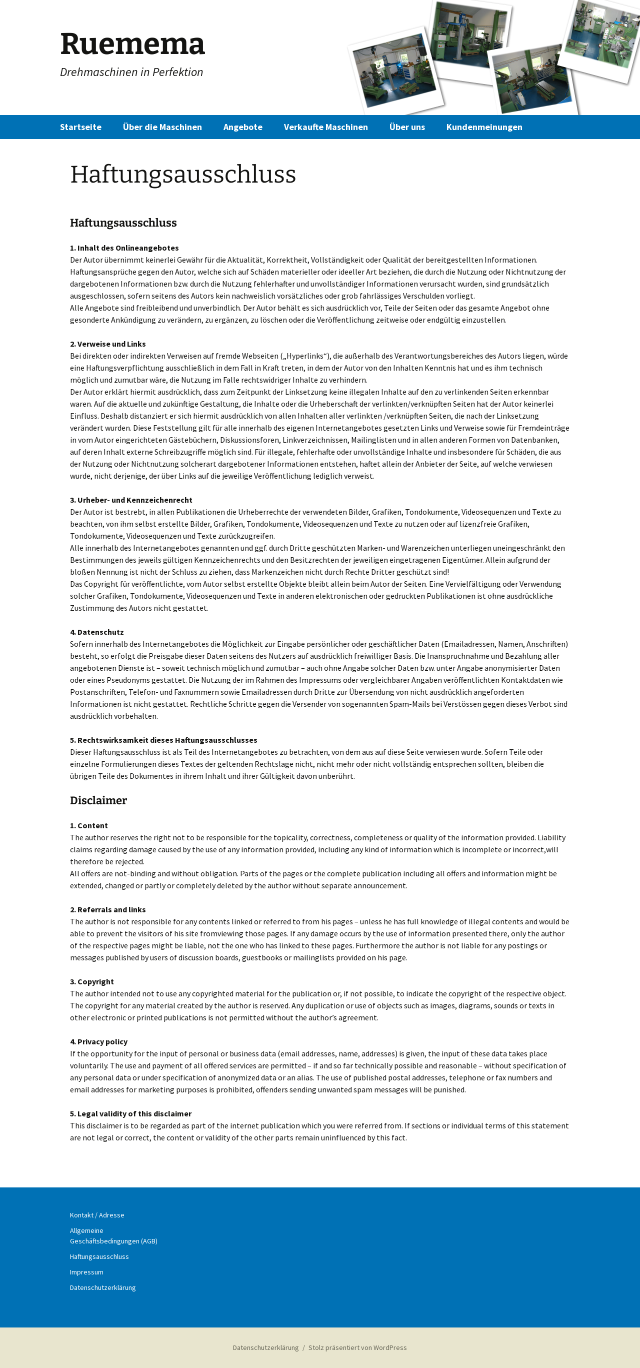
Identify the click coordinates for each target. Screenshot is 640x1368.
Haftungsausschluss (99, 1256)
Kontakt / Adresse (97, 1214)
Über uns (407, 127)
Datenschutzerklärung (103, 1287)
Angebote (243, 127)
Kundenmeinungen (484, 127)
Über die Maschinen (162, 127)
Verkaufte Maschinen (326, 127)
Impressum (87, 1271)
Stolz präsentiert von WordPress (357, 1347)
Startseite (81, 127)
